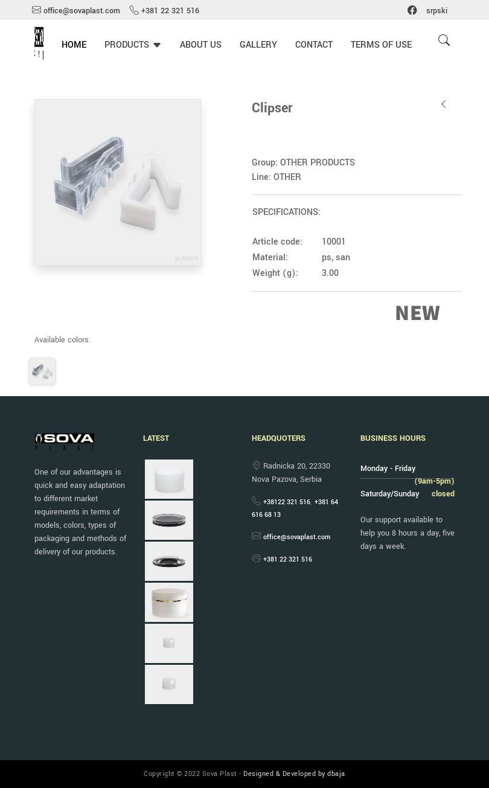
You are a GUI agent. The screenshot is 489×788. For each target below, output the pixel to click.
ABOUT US (201, 45)
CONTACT (314, 45)
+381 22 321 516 (170, 10)
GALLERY (258, 45)
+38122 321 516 (286, 502)
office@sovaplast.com (81, 10)
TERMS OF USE (381, 45)
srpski (436, 10)
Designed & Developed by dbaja (294, 773)
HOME (74, 45)
